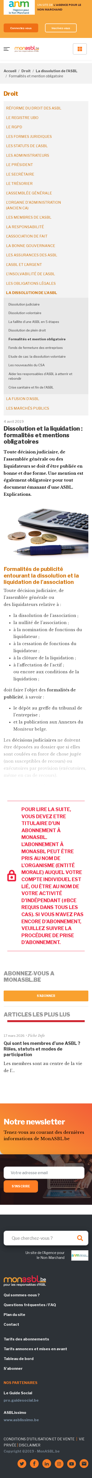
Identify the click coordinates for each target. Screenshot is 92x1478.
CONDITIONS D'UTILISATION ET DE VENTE (39, 1439)
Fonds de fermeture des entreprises (36, 348)
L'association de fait (26, 236)
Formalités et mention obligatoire (37, 339)
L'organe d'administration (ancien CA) (33, 205)
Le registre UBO (22, 118)
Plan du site (14, 1314)
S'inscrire (21, 1186)
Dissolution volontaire (25, 313)
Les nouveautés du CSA (27, 365)
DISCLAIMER (29, 1445)
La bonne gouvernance (30, 246)
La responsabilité (25, 227)
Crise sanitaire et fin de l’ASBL (31, 387)
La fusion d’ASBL (22, 399)
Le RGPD (14, 127)
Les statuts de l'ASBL (27, 146)
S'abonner (46, 996)
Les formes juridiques (29, 136)
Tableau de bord (19, 1359)
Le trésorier (19, 183)
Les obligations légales (31, 283)
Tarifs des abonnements (26, 1339)
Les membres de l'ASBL (28, 217)
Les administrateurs (27, 155)
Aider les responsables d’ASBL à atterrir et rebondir (40, 376)
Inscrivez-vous (61, 28)
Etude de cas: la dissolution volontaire (37, 356)
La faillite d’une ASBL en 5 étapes (34, 322)
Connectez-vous (21, 28)
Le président (19, 165)
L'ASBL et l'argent (24, 264)
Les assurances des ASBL (31, 255)
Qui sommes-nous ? (22, 1295)
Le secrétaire (20, 174)
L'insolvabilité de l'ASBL (30, 274)
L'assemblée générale (29, 193)
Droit (26, 71)
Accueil (10, 71)
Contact (11, 1324)
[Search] (46, 1238)
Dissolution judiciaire (24, 304)
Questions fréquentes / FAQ (30, 1305)
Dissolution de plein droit (27, 330)
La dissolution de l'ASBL (56, 71)
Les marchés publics (27, 408)
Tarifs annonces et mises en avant (35, 1349)
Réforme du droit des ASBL (33, 108)
